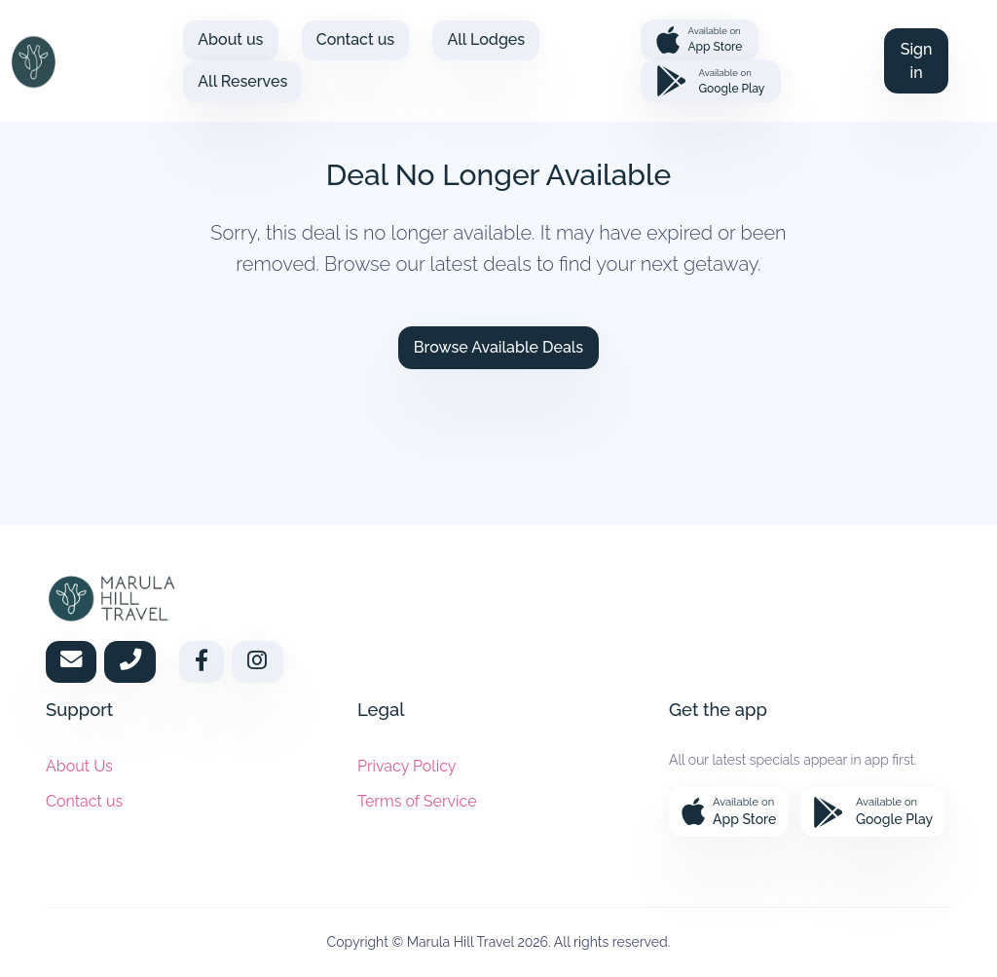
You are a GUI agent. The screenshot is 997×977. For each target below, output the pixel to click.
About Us (79, 766)
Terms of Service (417, 801)
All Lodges (486, 39)
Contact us (355, 39)
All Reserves (242, 81)
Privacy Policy (407, 766)
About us (230, 39)
